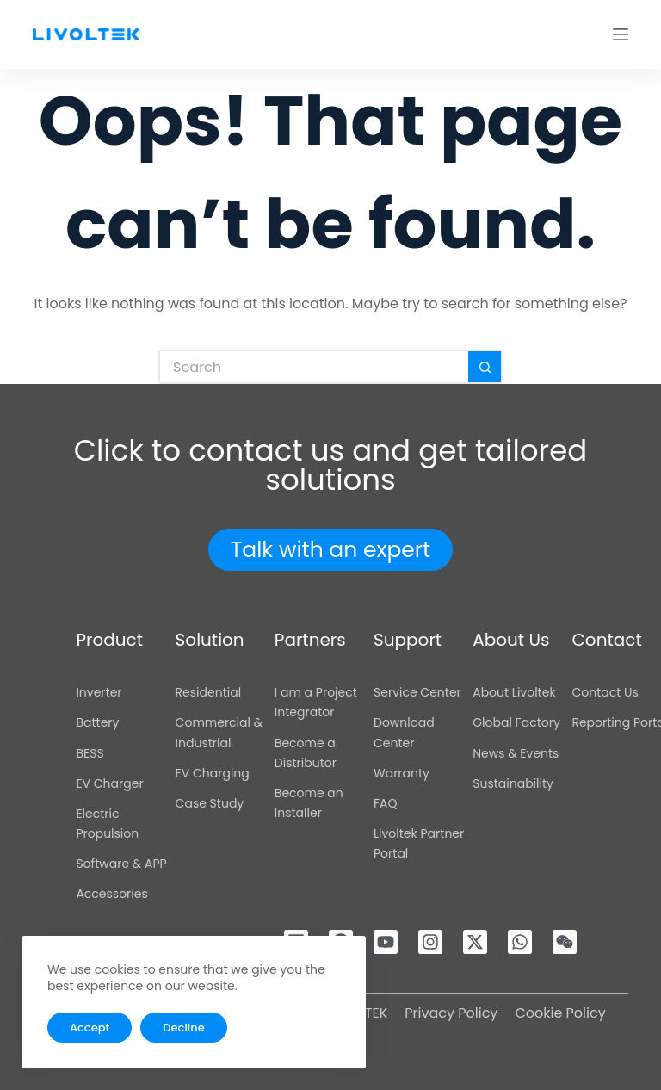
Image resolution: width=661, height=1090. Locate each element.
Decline (183, 1027)
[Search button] (485, 367)
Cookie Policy (560, 1013)
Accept (89, 1027)
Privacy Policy (451, 1013)
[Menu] (620, 34)
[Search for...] (313, 367)
